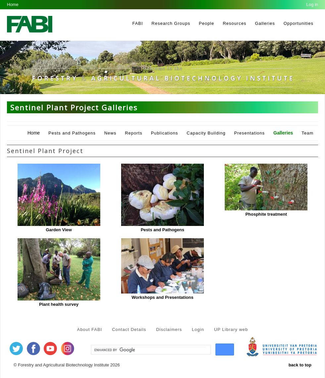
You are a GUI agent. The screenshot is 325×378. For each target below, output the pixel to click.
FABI (137, 23)
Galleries (265, 23)
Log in (312, 4)
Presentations (249, 133)
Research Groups (171, 23)
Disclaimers (169, 329)
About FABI (89, 329)
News (110, 133)
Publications (164, 133)
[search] (150, 350)
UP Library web (231, 329)
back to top (300, 364)
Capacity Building (206, 133)
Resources (234, 23)
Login (198, 329)
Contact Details (129, 329)
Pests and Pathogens (72, 133)
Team (307, 133)
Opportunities (298, 23)
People (206, 23)
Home (13, 4)
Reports (133, 133)
